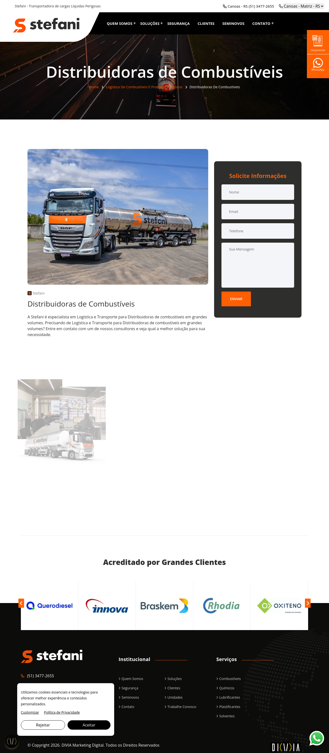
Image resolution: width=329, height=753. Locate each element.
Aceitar (89, 725)
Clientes (206, 23)
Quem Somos (119, 23)
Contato (261, 23)
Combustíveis (230, 678)
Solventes (227, 716)
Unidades (175, 697)
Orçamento (318, 42)
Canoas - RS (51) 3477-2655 (248, 6)
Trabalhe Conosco (181, 706)
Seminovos (233, 23)
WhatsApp (318, 66)
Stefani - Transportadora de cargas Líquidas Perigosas (58, 6)
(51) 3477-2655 (40, 676)
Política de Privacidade (62, 712)
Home (94, 87)
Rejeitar (43, 725)
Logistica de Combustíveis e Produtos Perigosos (144, 87)
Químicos (226, 688)
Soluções (149, 23)
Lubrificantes (229, 697)
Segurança (178, 23)
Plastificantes (229, 706)
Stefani (35, 293)
